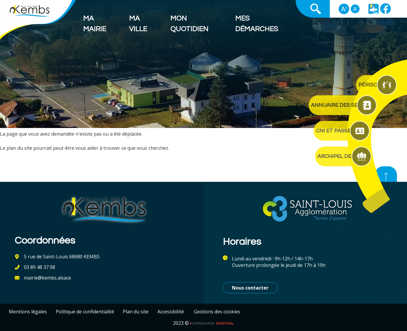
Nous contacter (250, 288)
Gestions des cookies (217, 311)
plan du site (19, 148)
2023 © (203, 323)
